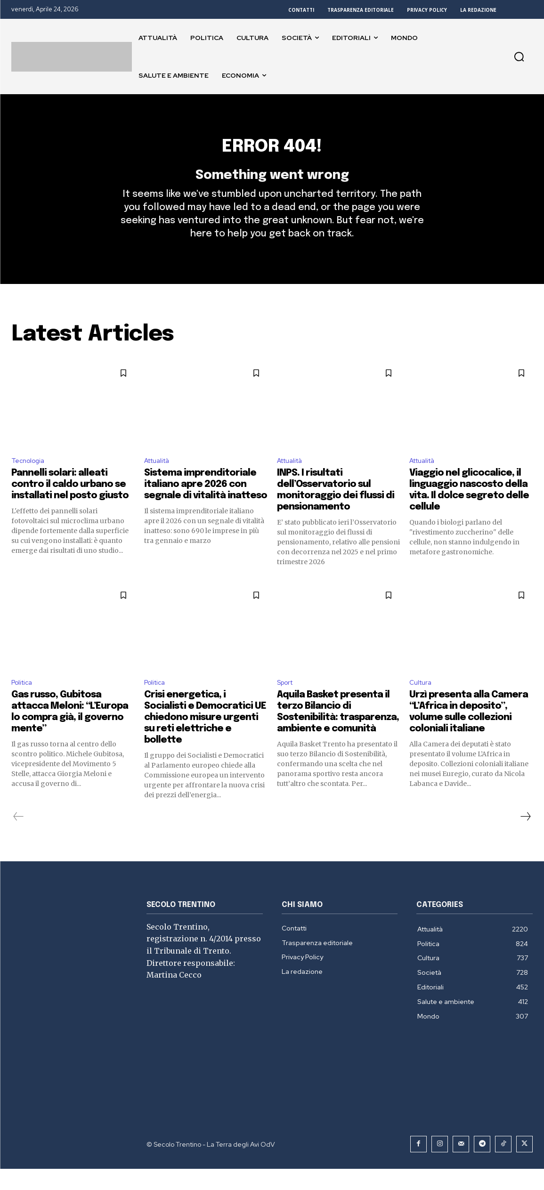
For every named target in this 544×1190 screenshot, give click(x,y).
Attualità (160, 478)
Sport (287, 702)
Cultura (422, 702)
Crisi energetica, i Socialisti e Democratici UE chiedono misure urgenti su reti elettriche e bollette (205, 738)
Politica (23, 702)
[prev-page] (18, 838)
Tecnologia (30, 478)
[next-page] (525, 838)
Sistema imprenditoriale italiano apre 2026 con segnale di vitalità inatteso (205, 503)
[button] (519, 56)
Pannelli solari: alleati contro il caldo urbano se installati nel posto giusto (70, 503)
